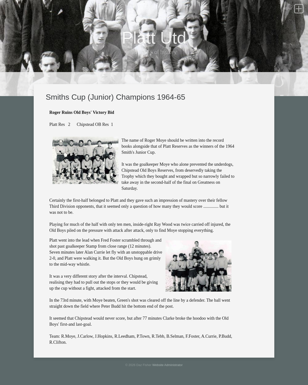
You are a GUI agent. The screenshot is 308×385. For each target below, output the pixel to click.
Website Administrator (167, 365)
